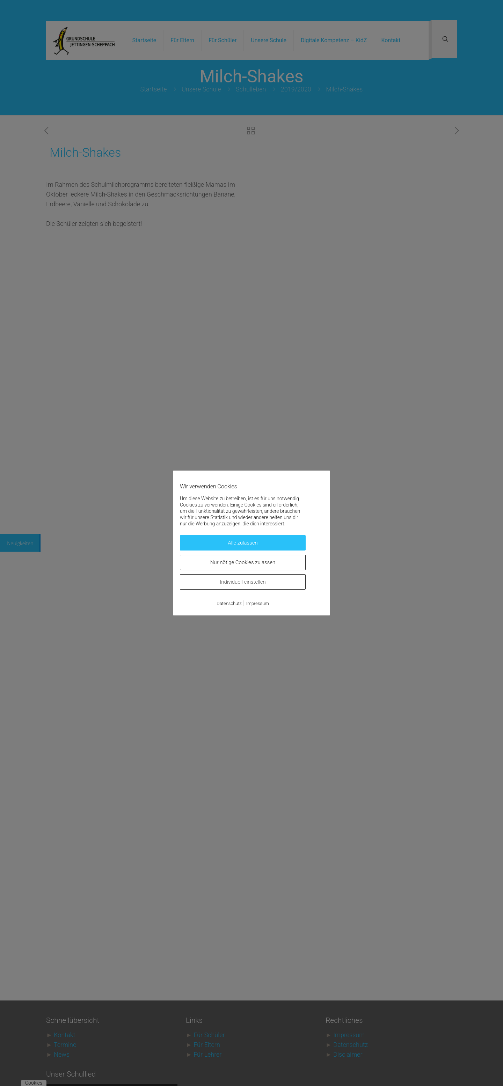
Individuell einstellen (243, 582)
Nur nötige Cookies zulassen (243, 562)
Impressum (257, 603)
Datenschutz (229, 603)
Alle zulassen (243, 543)
